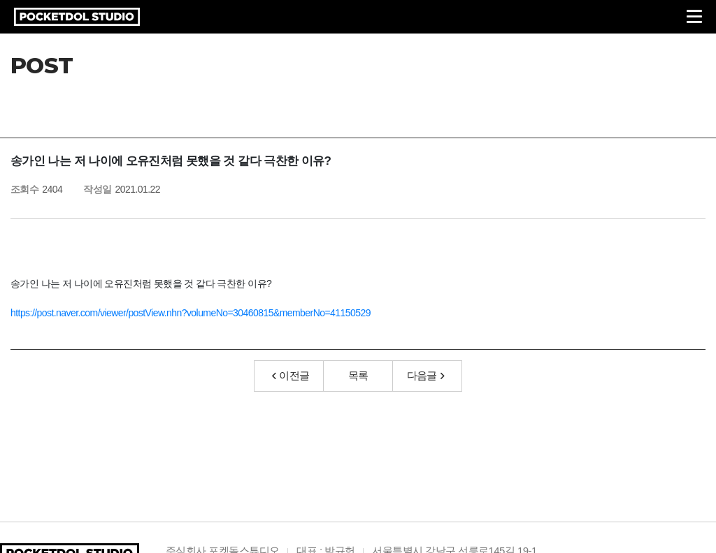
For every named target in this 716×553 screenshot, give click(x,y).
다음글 (426, 375)
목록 (358, 375)
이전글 (291, 375)
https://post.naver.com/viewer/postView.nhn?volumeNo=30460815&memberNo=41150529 (190, 312)
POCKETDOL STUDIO (77, 17)
